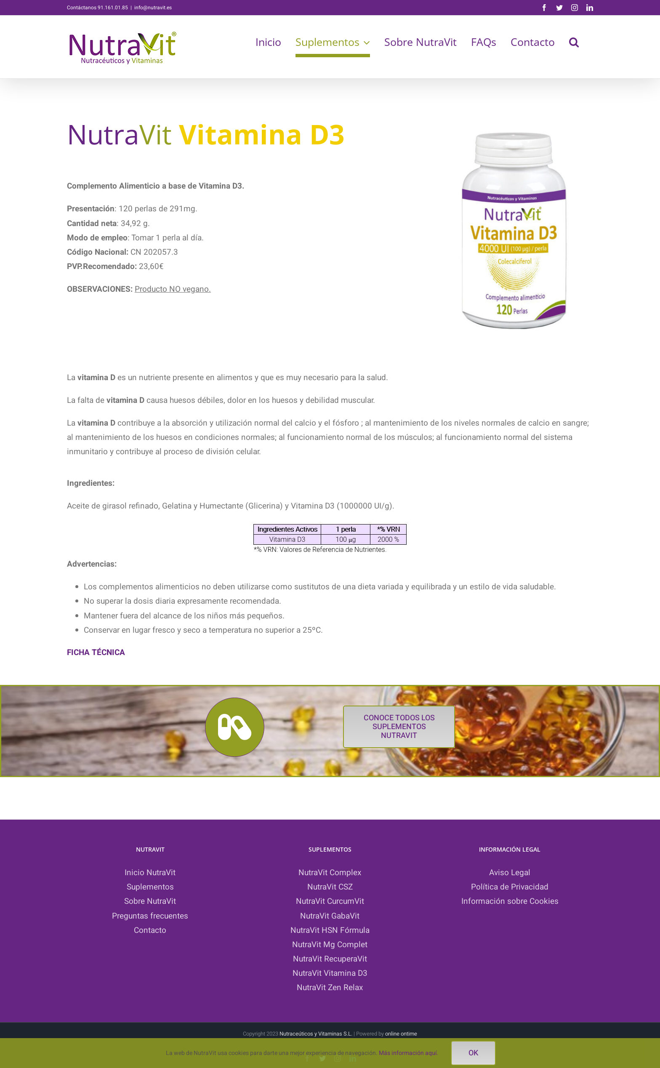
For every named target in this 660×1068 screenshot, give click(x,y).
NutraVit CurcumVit (330, 901)
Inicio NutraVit (150, 873)
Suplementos (150, 887)
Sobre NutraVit (150, 901)
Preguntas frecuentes (150, 916)
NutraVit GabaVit (329, 916)
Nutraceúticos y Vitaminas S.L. (316, 1034)
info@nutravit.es (153, 7)
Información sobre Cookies (510, 901)
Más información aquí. (408, 1053)
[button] (574, 42)
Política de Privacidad (509, 887)
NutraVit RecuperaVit (330, 959)
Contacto (150, 930)
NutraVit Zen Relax (330, 987)
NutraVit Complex (329, 873)
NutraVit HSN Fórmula (330, 930)
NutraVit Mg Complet (329, 945)
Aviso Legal (509, 873)
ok (473, 1053)
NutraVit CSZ (330, 887)
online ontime (401, 1034)
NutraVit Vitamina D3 (330, 973)
